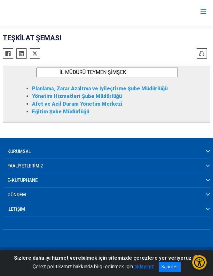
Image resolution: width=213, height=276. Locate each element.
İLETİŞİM (16, 209)
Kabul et (170, 266)
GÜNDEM (16, 194)
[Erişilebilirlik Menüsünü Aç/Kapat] (199, 262)
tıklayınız (144, 267)
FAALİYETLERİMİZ (25, 165)
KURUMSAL (19, 151)
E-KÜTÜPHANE (22, 180)
